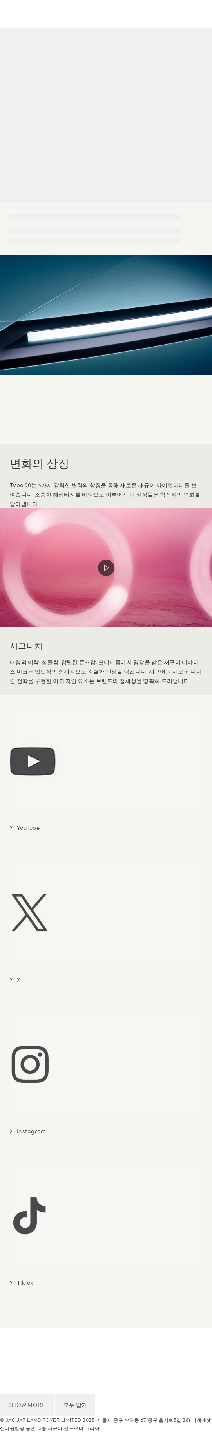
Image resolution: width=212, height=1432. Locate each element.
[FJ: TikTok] (21, 1282)
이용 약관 (13, 1344)
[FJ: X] (15, 979)
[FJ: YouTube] (25, 827)
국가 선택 (13, 1333)
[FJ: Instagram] (28, 1131)
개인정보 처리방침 (26, 1355)
